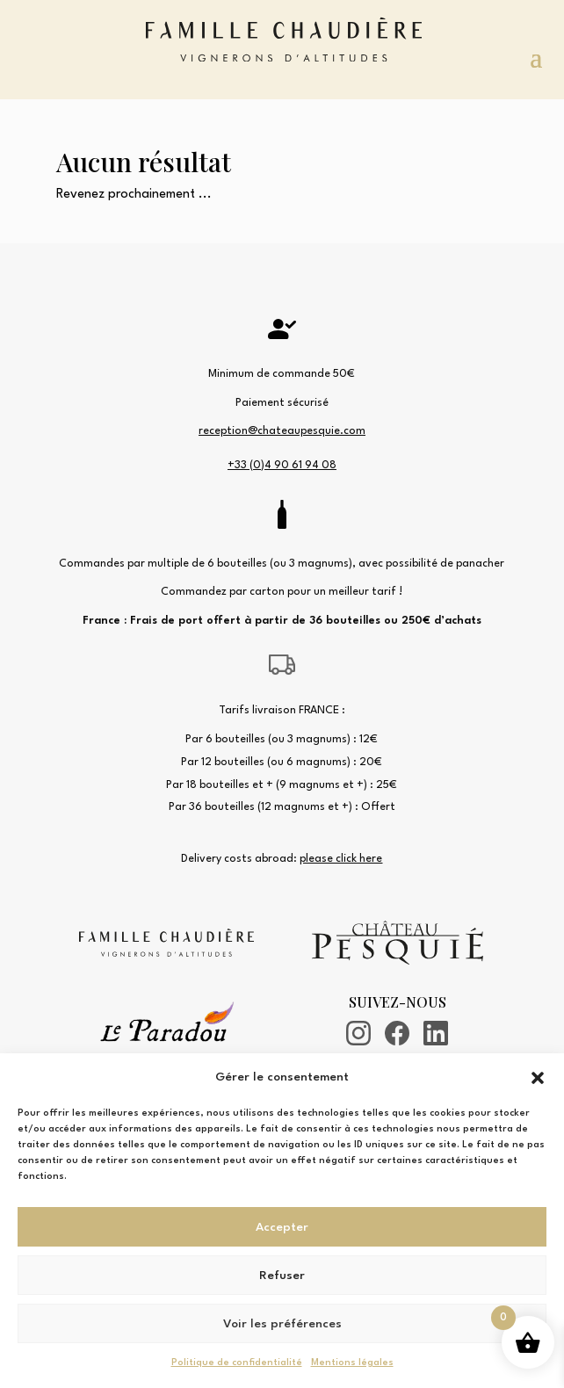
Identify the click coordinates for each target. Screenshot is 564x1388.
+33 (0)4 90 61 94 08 (282, 465)
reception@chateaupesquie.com (282, 431)
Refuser (282, 1275)
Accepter (282, 1227)
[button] (537, 1078)
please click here (341, 858)
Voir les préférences (282, 1324)
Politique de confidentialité (236, 1363)
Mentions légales (352, 1363)
